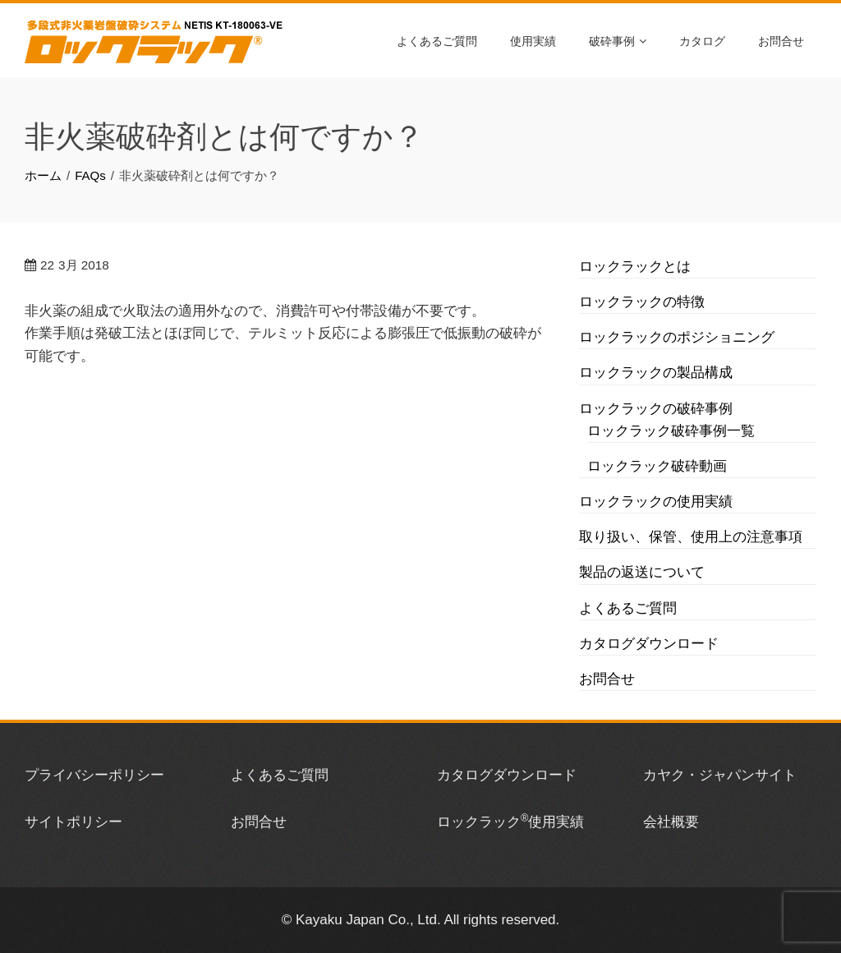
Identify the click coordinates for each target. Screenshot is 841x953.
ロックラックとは (635, 266)
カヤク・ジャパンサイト (720, 775)
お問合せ (781, 39)
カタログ (702, 39)
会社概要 (671, 822)
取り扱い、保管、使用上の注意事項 (690, 537)
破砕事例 (617, 39)
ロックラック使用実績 (510, 822)
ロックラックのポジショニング (676, 337)
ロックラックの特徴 (642, 302)
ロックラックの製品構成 (656, 372)
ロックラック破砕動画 (657, 466)
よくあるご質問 (437, 39)
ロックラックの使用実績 (656, 501)
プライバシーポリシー (94, 775)
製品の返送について (642, 572)
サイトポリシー (73, 822)
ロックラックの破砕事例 (656, 409)
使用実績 (533, 39)
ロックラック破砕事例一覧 (671, 431)
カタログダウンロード (649, 643)
